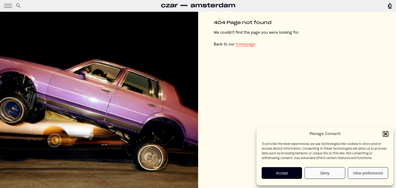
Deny (324, 173)
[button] (385, 134)
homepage (245, 44)
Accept (282, 173)
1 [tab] (99, 181)
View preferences (368, 173)
